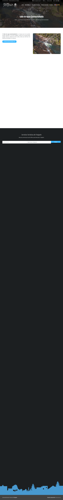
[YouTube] (58, 1)
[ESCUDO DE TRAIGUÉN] (15, 4)
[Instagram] (55, 1)
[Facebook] (54, 1)
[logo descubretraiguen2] (8, 5)
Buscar (56, 73)
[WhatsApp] (60, 1)
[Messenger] (57, 1)
